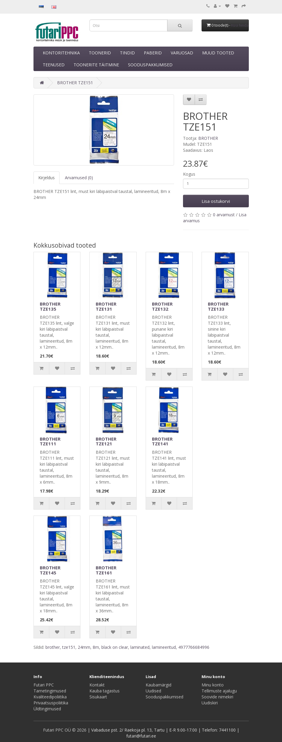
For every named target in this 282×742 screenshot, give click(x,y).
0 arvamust (224, 214)
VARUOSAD (182, 53)
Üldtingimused (47, 709)
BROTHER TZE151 (75, 82)
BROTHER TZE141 (162, 441)
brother (52, 647)
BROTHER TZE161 (106, 570)
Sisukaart (98, 697)
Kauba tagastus (104, 691)
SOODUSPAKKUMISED (150, 65)
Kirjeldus (46, 177)
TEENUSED (54, 65)
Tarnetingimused (49, 691)
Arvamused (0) (79, 177)
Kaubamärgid (158, 685)
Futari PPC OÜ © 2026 (65, 730)
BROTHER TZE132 (162, 306)
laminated (140, 647)
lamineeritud (164, 647)
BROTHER (208, 138)
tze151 (68, 647)
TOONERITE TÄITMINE (96, 65)
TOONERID (100, 53)
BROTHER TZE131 (106, 306)
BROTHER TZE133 (218, 306)
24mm (84, 647)
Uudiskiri (210, 703)
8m (96, 647)
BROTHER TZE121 (106, 441)
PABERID (153, 53)
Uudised (153, 691)
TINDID (127, 53)
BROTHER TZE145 (50, 570)
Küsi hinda (240, 25)
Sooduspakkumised (164, 697)
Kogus (189, 174)
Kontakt (97, 685)
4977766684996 (193, 647)
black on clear (114, 647)
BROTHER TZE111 (50, 441)
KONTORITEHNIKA (61, 53)
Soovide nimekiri (217, 697)
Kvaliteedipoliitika (50, 697)
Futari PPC (43, 685)
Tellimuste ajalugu (219, 691)
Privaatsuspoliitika (50, 703)
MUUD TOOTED (218, 53)
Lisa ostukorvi (216, 201)
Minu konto (213, 685)
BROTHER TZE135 (50, 306)
